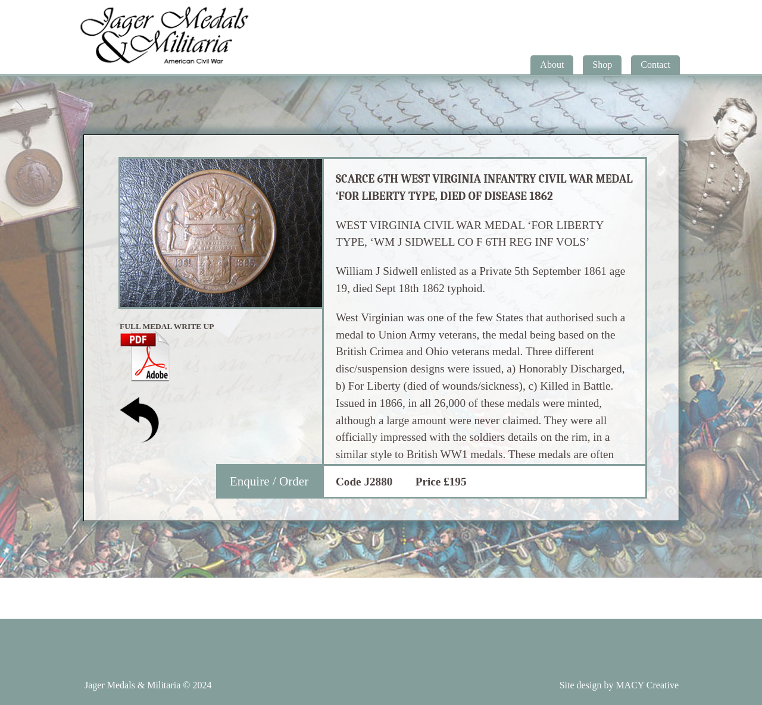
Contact (655, 64)
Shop (602, 64)
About (552, 64)
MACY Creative (647, 685)
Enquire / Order (269, 481)
